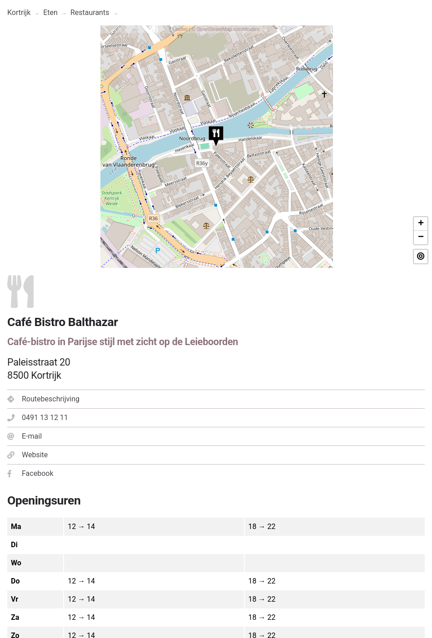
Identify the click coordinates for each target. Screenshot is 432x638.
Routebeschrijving (43, 399)
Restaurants (89, 12)
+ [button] (421, 224)
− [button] (421, 237)
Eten (50, 12)
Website (27, 454)
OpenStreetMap (214, 29)
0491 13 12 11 (37, 417)
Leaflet (180, 29)
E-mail (24, 436)
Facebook (30, 473)
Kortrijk (18, 12)
